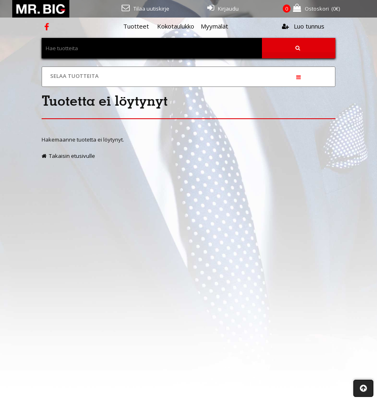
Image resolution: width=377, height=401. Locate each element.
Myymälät (214, 26)
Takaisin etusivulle (68, 156)
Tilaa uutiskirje (145, 8)
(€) (311, 9)
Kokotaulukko (175, 26)
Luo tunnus (303, 26)
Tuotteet (136, 26)
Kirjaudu (223, 8)
